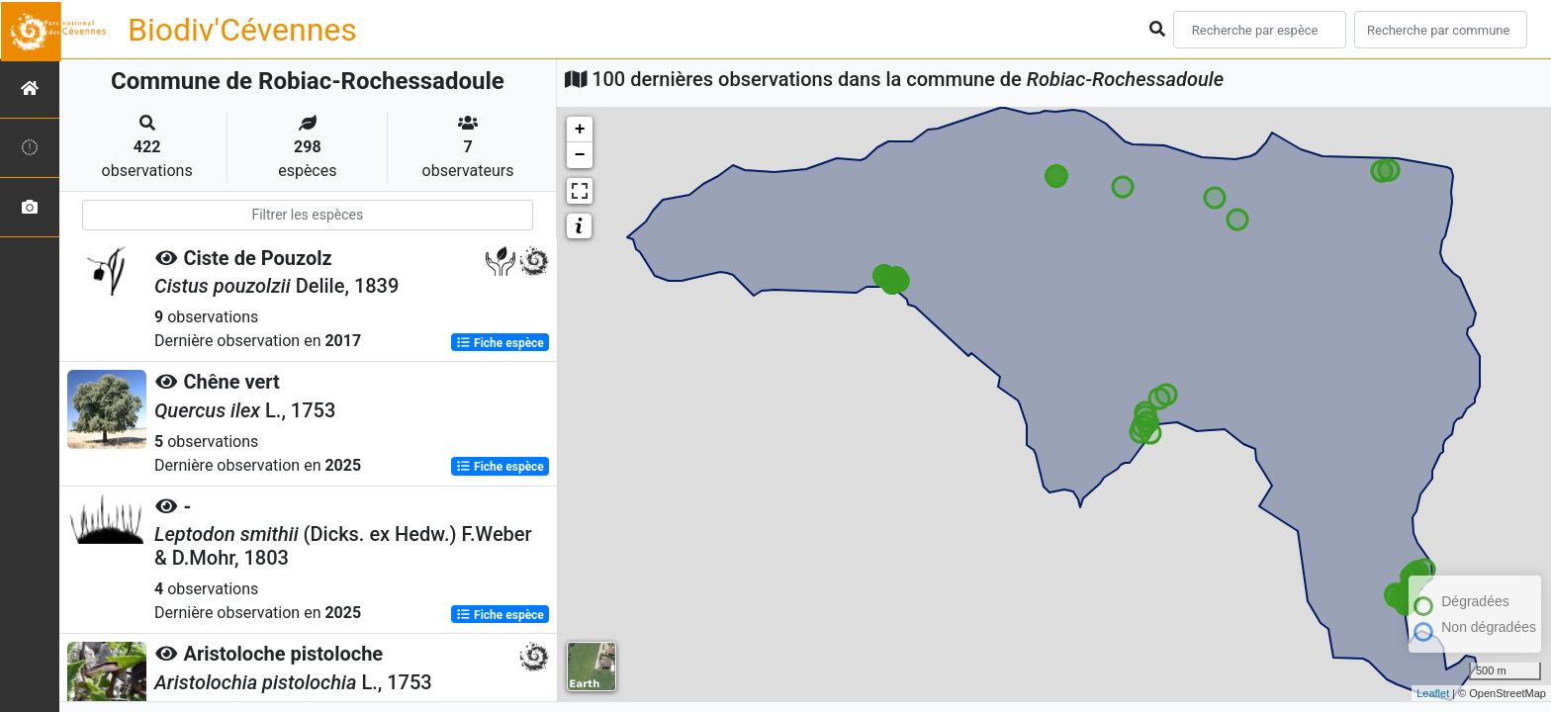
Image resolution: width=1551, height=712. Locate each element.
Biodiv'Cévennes (242, 29)
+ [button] (580, 129)
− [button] (580, 155)
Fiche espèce (500, 342)
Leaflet (1432, 693)
